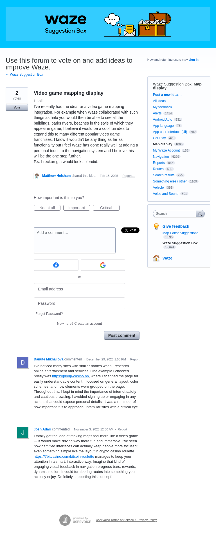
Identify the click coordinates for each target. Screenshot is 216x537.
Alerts (157, 113)
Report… (128, 175)
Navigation (161, 157)
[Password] (79, 303)
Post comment (121, 335)
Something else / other (170, 181)
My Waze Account (166, 150)
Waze (167, 258)
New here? (79, 324)
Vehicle (158, 187)
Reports (159, 163)
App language (163, 126)
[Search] (200, 213)
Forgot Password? (49, 314)
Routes (158, 169)
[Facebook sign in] (56, 265)
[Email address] (79, 289)
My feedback (162, 107)
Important (79, 208)
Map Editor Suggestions (180, 233)
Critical (110, 208)
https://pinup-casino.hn (70, 376)
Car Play (159, 138)
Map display (162, 144)
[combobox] (176, 214)
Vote (17, 107)
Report (135, 359)
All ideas (159, 101)
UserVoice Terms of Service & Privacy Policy (126, 520)
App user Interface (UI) (170, 132)
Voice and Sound (166, 194)
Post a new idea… (167, 95)
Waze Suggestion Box (172, 84)
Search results (164, 175)
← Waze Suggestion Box (24, 74)
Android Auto (162, 119)
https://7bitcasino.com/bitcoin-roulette (64, 456)
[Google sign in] (103, 265)
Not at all (49, 208)
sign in (194, 59)
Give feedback (176, 226)
